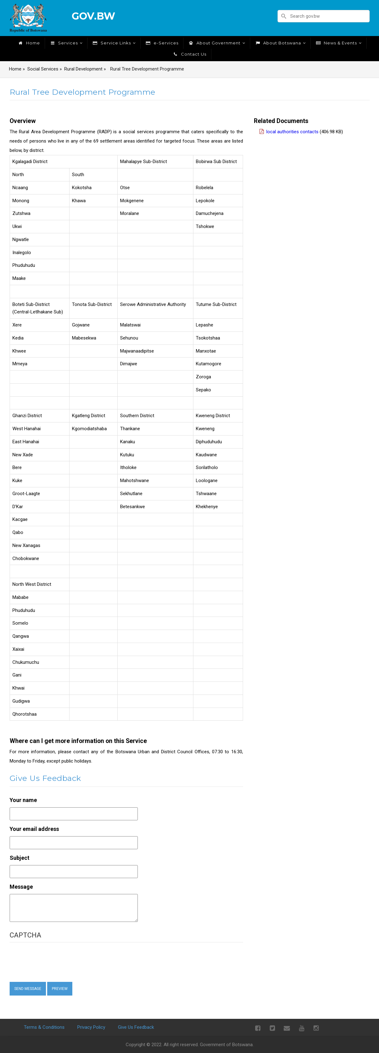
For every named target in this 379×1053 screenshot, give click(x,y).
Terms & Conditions (44, 1027)
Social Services (42, 69)
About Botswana (280, 42)
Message (21, 886)
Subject (19, 858)
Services (66, 42)
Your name (23, 800)
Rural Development (83, 69)
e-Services (161, 42)
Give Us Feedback (136, 1027)
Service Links (114, 42)
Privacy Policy (91, 1027)
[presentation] (61, 962)
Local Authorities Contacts (292, 131)
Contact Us (189, 54)
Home (29, 42)
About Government (216, 42)
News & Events (338, 42)
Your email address (34, 829)
